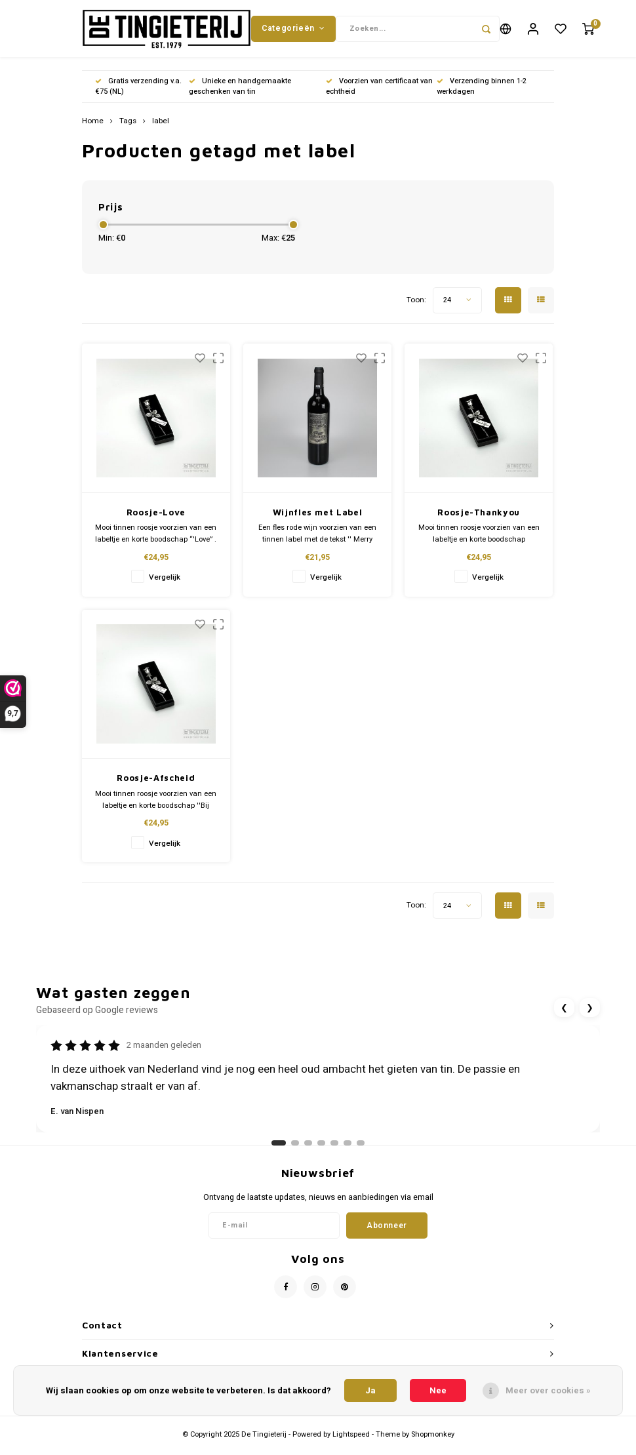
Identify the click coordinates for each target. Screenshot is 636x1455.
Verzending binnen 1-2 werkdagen (482, 95)
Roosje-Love (156, 520)
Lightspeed (351, 1442)
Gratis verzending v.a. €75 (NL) (138, 95)
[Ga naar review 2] (295, 1151)
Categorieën (293, 32)
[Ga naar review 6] (347, 1151)
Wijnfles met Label (318, 520)
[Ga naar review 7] (361, 1151)
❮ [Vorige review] (564, 1016)
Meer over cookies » (548, 1390)
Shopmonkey (432, 1442)
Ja (370, 1390)
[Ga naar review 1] (278, 1151)
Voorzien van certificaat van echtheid (379, 95)
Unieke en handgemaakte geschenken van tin (240, 95)
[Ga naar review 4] (321, 1151)
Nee (438, 1390)
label (160, 130)
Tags (127, 130)
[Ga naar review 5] (334, 1151)
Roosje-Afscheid (156, 786)
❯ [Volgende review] (589, 1016)
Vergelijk (164, 585)
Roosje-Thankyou (478, 520)
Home (93, 130)
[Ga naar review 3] (308, 1151)
